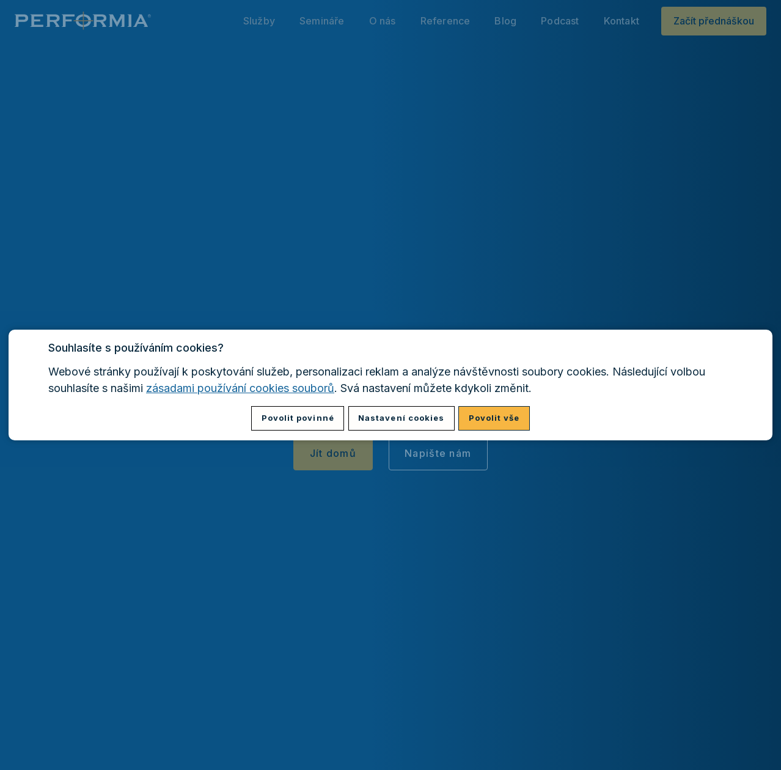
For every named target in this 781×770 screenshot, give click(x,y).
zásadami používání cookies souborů (240, 388)
